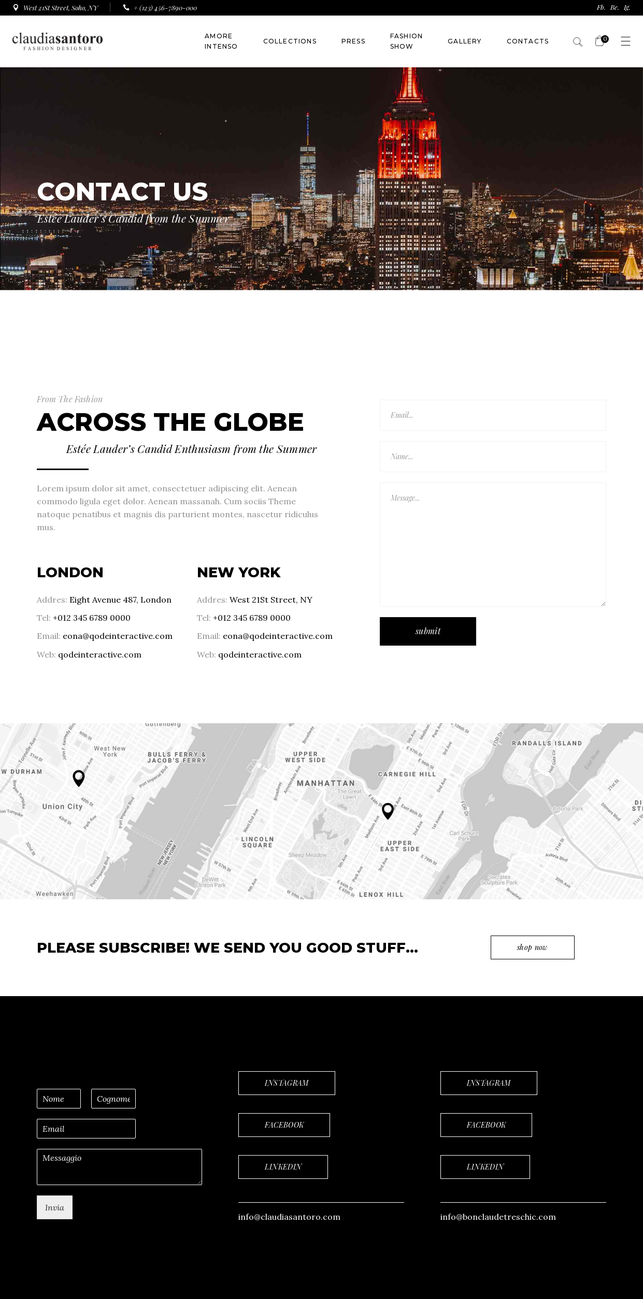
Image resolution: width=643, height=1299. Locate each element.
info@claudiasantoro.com (289, 1217)
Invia (54, 1207)
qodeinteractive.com (99, 654)
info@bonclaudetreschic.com (498, 1217)
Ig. (627, 7)
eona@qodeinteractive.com (118, 636)
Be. (614, 7)
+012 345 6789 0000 (92, 617)
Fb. (601, 7)
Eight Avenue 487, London (119, 599)
